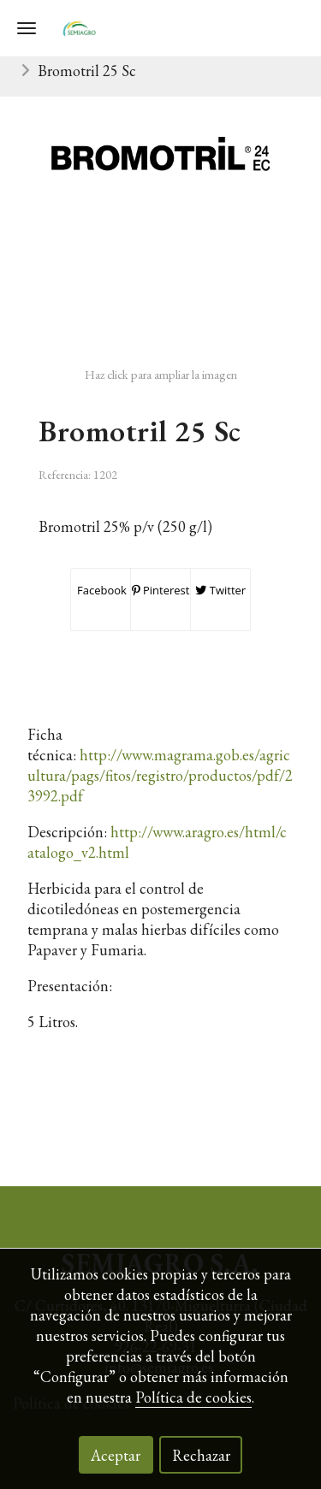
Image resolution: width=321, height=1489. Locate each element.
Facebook (100, 590)
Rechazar (201, 1455)
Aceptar (115, 1455)
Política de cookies (193, 1397)
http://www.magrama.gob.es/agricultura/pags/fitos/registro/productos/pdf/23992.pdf (160, 775)
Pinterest (161, 590)
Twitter (220, 590)
